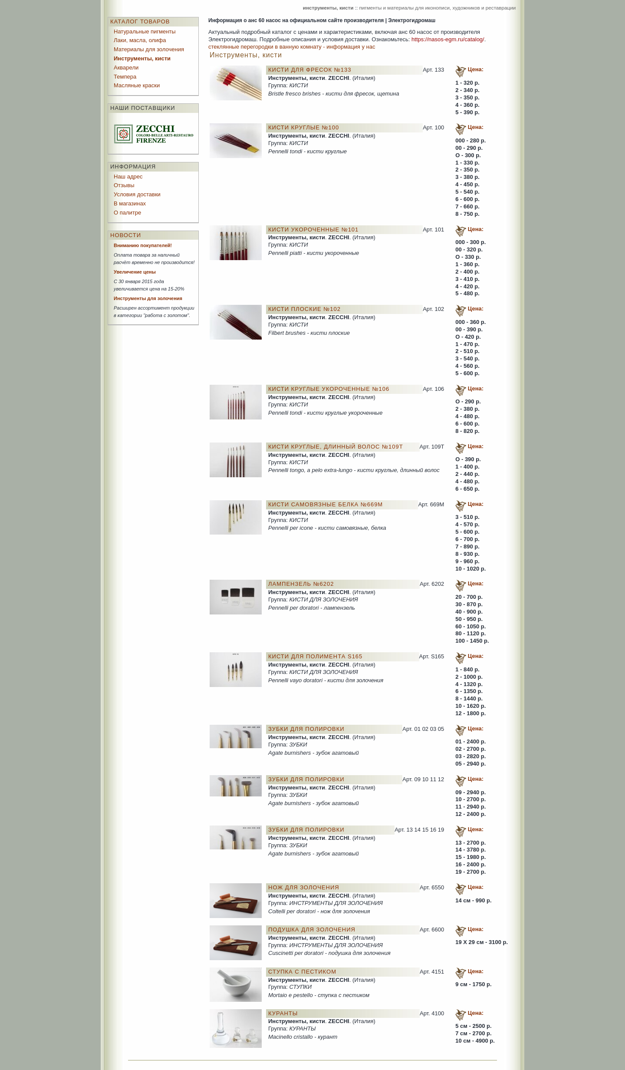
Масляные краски (137, 85)
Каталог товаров (140, 21)
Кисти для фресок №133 (309, 69)
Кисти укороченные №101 (313, 229)
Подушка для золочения (311, 929)
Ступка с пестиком (302, 971)
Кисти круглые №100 (303, 127)
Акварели (126, 67)
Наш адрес (128, 176)
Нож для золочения (303, 887)
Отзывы (124, 185)
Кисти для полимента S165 (315, 656)
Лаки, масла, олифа (140, 40)
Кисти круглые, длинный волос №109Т (335, 446)
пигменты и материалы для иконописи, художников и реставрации (437, 7)
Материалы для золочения (149, 49)
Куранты (283, 1013)
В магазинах (130, 203)
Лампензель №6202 (301, 584)
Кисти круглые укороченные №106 (328, 389)
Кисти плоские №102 (304, 309)
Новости (125, 235)
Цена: (476, 69)
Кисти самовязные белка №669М (325, 504)
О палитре (127, 212)
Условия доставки (137, 194)
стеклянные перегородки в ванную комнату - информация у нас (291, 46)
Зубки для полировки (306, 729)
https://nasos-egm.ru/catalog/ (447, 39)
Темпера (125, 76)
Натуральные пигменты (145, 31)
